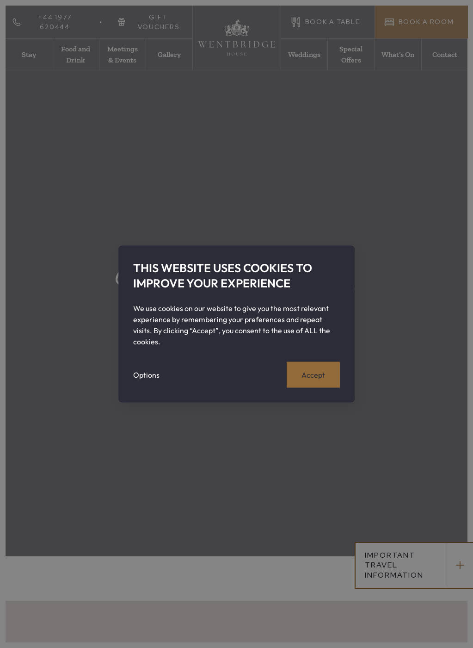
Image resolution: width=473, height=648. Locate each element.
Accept (313, 374)
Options (146, 374)
